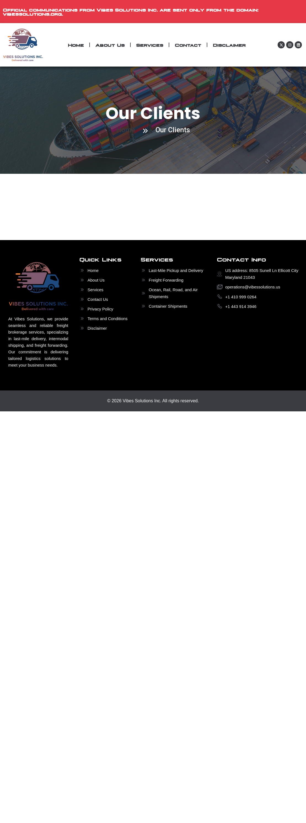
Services (149, 45)
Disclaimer (229, 45)
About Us (110, 45)
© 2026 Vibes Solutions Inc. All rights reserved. (153, 400)
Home (76, 45)
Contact (188, 45)
